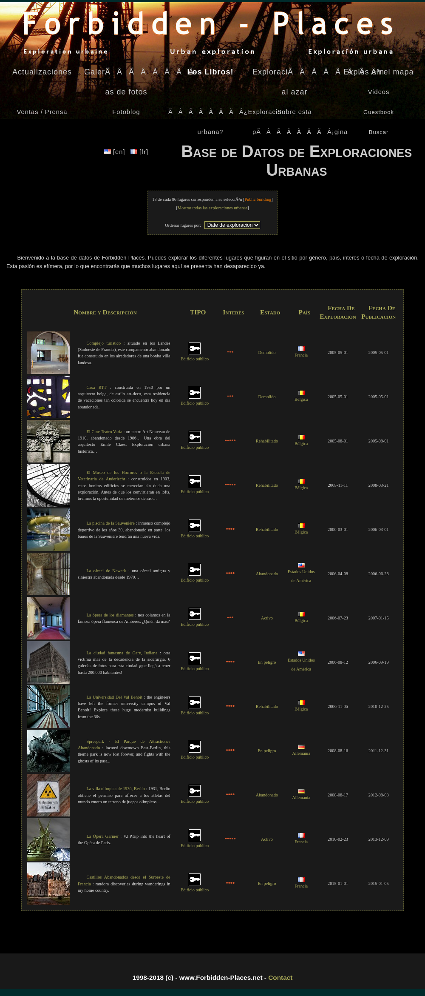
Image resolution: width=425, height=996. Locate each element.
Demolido (267, 352)
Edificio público (195, 356)
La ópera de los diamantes (109, 615)
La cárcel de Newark (106, 570)
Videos (379, 91)
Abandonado (267, 573)
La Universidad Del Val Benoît (114, 697)
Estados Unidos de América (301, 573)
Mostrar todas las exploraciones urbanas (212, 207)
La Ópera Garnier (102, 836)
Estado (270, 312)
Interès (233, 312)
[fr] (139, 151)
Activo (267, 618)
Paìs (305, 312)
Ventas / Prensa (42, 111)
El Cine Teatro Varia (104, 431)
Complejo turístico (103, 343)
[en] (116, 151)
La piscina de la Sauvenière (110, 523)
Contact (280, 977)
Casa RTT (96, 387)
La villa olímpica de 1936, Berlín (115, 788)
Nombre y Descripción (105, 312)
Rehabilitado (267, 441)
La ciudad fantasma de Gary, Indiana (121, 653)
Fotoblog (126, 111)
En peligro (267, 662)
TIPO (198, 312)
